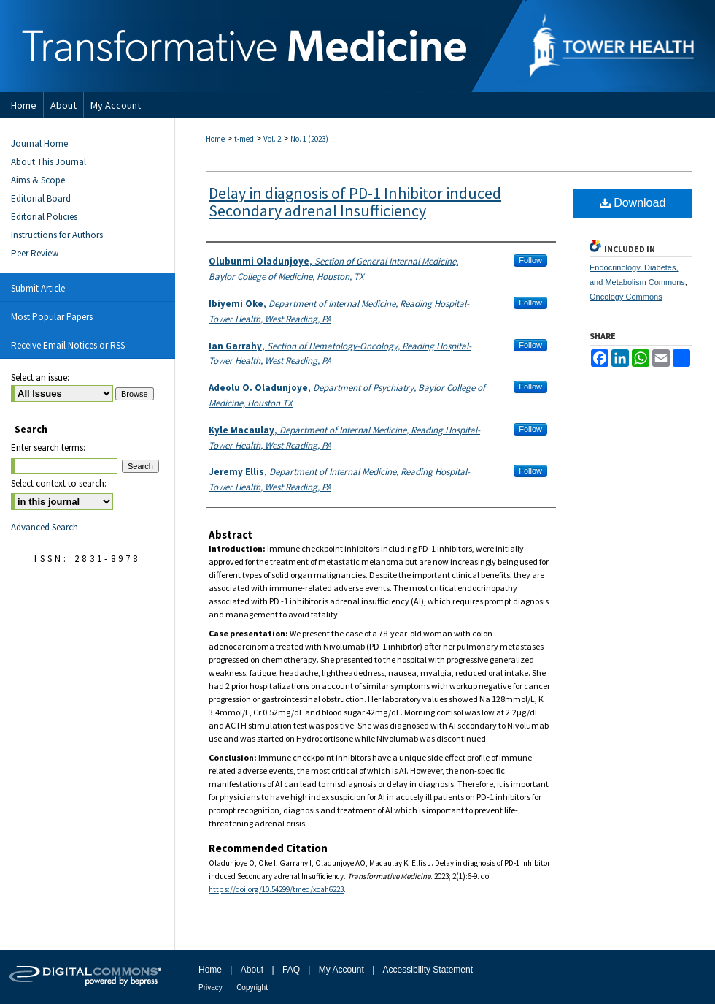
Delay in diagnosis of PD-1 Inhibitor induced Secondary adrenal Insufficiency (355, 202)
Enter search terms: (48, 447)
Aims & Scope (38, 180)
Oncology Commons (626, 296)
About (252, 970)
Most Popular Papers (52, 317)
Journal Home (39, 143)
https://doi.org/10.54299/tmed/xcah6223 (276, 889)
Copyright (252, 988)
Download (633, 203)
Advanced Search (44, 527)
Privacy (210, 988)
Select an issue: (40, 377)
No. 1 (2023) (309, 139)
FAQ (291, 970)
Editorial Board (41, 198)
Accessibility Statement (428, 970)
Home (215, 139)
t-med (244, 139)
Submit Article (38, 288)
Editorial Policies (44, 216)
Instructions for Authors (57, 235)
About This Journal (48, 162)
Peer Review (34, 253)
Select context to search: (59, 483)
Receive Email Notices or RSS (68, 345)
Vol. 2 (272, 139)
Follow (530, 260)
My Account (341, 970)
